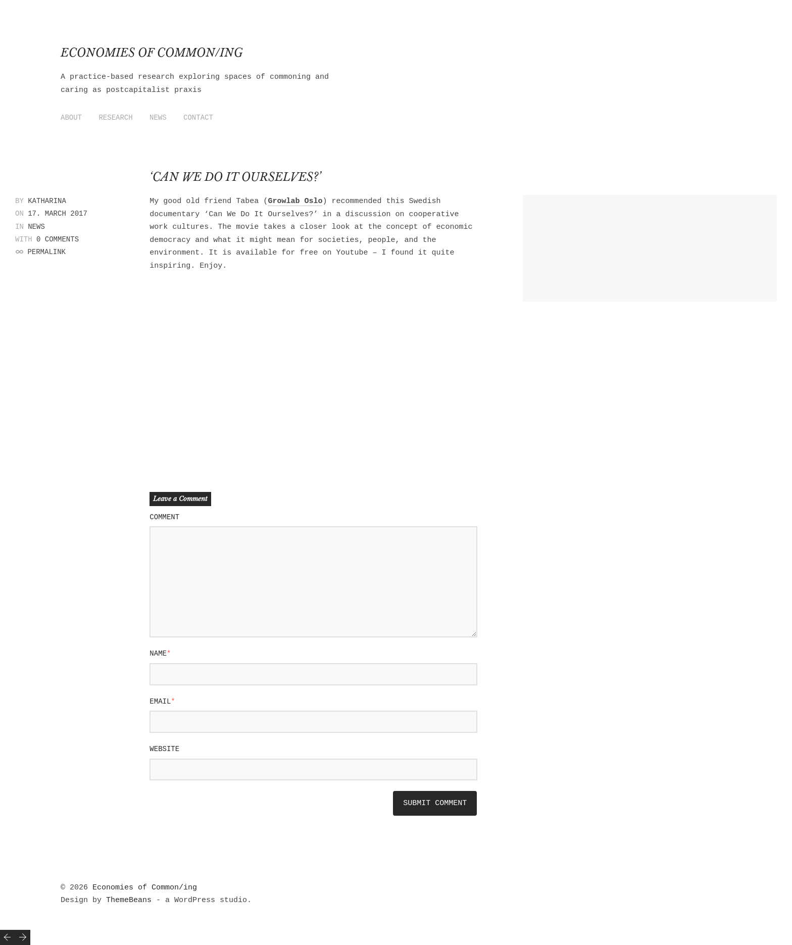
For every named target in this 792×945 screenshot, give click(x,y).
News (158, 118)
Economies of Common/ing (152, 53)
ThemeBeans (129, 900)
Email (162, 702)
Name (160, 654)
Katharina (47, 201)
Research (115, 118)
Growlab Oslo (295, 201)
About (71, 118)
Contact (198, 118)
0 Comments (57, 239)
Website (164, 749)
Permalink (46, 252)
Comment (164, 517)
